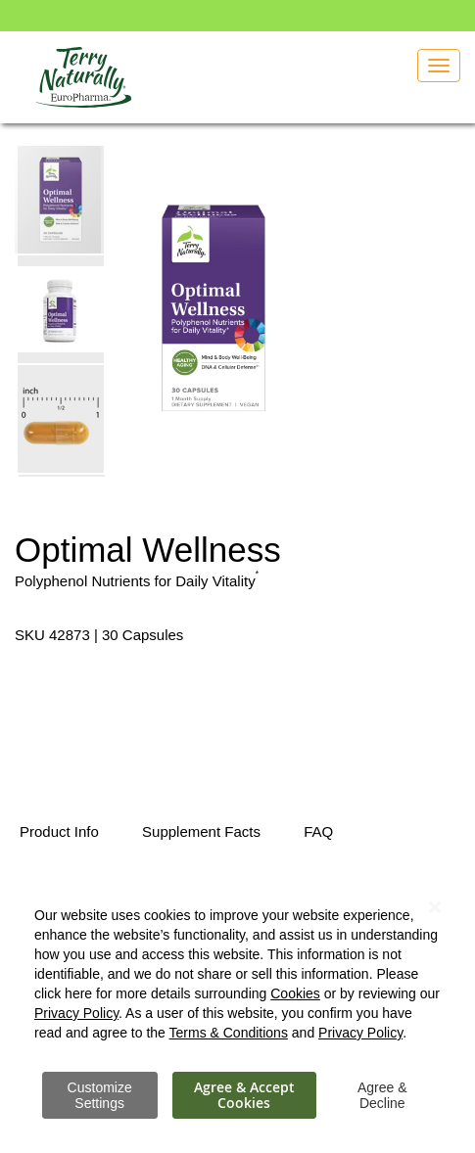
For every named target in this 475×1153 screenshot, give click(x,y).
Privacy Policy (76, 1013)
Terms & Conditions (228, 1032)
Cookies (295, 993)
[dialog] (237, 1002)
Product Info (59, 831)
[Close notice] (435, 908)
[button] (62, 308)
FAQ (318, 831)
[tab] (59, 833)
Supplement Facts (201, 831)
